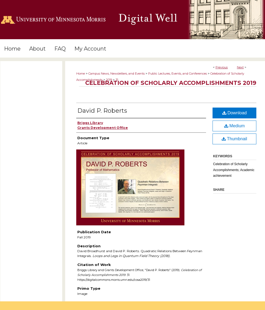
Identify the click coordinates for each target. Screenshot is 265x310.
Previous (222, 67)
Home (80, 73)
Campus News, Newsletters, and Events (116, 73)
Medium (234, 126)
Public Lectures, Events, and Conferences (177, 73)
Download (234, 113)
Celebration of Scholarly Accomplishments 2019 (170, 82)
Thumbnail (234, 138)
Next (240, 67)
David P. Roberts (102, 110)
